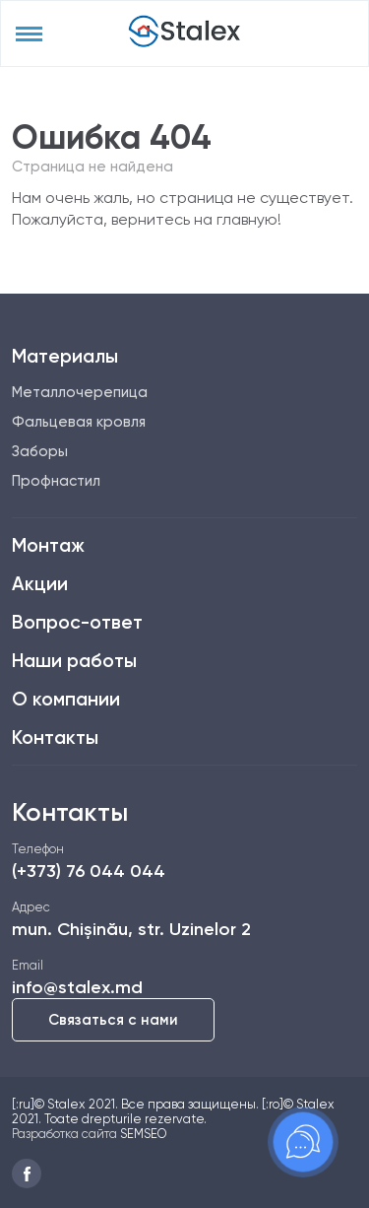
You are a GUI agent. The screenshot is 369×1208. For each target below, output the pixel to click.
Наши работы (74, 660)
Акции (40, 583)
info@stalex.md (77, 987)
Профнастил (56, 481)
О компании (66, 699)
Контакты (55, 737)
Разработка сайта (64, 1133)
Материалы (65, 356)
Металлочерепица (80, 392)
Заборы (40, 451)
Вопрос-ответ (77, 622)
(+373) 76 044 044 (88, 871)
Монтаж (48, 545)
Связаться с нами (113, 1020)
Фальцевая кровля (79, 422)
